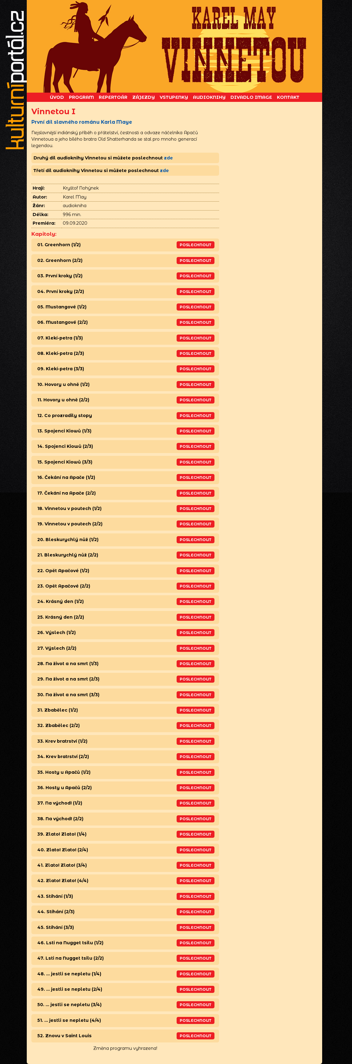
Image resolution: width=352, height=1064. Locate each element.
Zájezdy (143, 97)
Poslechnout (195, 245)
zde (168, 158)
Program (81, 97)
